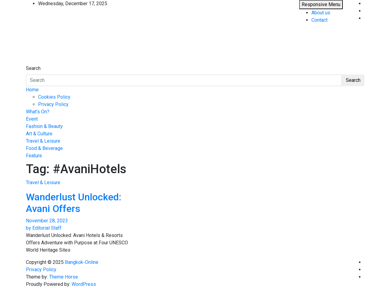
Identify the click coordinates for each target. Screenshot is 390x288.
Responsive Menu (321, 4)
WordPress (84, 284)
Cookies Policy (54, 97)
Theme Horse (63, 277)
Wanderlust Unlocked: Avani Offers (73, 202)
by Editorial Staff (44, 228)
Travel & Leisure (43, 141)
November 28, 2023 (47, 221)
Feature (34, 156)
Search (33, 68)
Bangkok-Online (81, 262)
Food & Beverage (44, 148)
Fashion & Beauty (44, 126)
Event (32, 119)
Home (32, 90)
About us (320, 13)
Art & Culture (39, 134)
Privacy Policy (53, 104)
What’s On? (37, 112)
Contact (319, 20)
